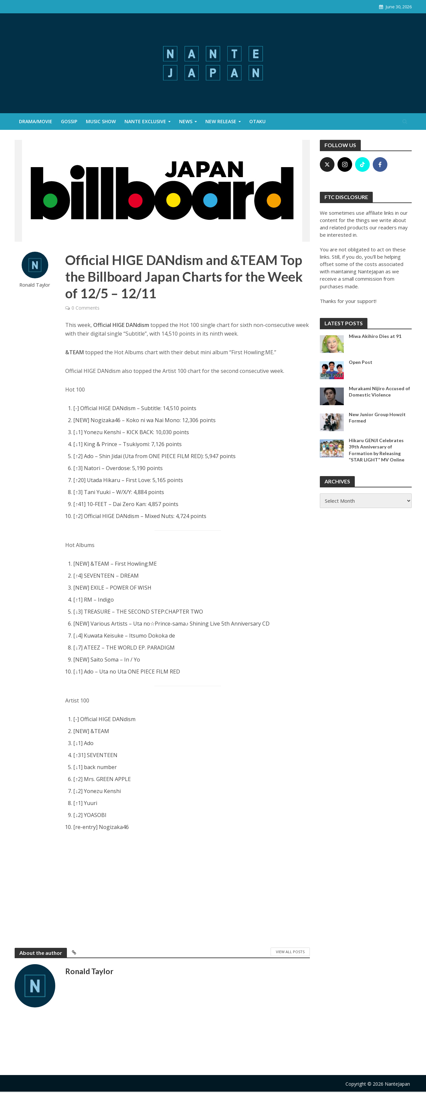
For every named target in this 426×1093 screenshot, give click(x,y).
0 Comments (86, 308)
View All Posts (290, 951)
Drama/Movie (35, 121)
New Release (220, 121)
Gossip (69, 121)
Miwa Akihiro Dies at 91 (375, 336)
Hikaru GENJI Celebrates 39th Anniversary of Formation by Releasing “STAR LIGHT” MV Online (376, 449)
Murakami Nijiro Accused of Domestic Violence (379, 392)
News (185, 121)
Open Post (360, 362)
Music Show (101, 121)
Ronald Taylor (34, 285)
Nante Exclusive (145, 121)
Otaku (257, 121)
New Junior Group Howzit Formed (377, 417)
